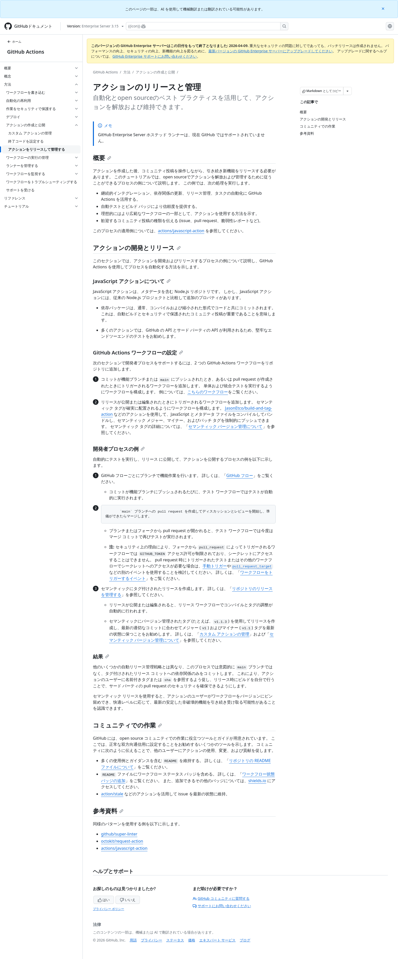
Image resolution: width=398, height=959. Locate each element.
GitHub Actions (25, 51)
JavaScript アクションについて (132, 281)
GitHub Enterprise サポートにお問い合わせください (154, 56)
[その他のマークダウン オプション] (347, 91)
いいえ (128, 899)
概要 (102, 157)
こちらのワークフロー (207, 392)
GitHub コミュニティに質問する (221, 898)
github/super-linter (119, 834)
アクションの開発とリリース (137, 247)
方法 (126, 72)
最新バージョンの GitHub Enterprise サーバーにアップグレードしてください (270, 51)
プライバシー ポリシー (108, 909)
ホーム (14, 41)
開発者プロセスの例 (119, 448)
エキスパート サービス (217, 940)
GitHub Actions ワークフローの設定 (138, 352)
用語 (133, 940)
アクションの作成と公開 (155, 72)
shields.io (257, 780)
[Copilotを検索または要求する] (207, 26)
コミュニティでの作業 (127, 725)
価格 (191, 940)
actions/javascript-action (181, 231)
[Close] (383, 8)
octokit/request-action (122, 841)
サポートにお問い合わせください (222, 905)
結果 (101, 656)
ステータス (175, 940)
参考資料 (108, 811)
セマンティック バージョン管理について (225, 426)
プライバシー (151, 940)
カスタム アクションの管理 (224, 634)
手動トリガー (215, 566)
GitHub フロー (239, 475)
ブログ (245, 940)
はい (104, 899)
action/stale (112, 794)
